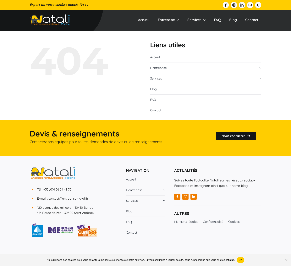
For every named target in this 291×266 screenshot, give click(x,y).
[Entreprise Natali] (50, 16)
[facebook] (226, 5)
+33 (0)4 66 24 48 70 (57, 189)
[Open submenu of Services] (259, 78)
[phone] (258, 5)
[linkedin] (242, 5)
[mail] (250, 5)
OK (240, 259)
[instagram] (234, 5)
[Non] (286, 260)
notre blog (240, 186)
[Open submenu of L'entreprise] (259, 68)
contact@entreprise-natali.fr (68, 198)
